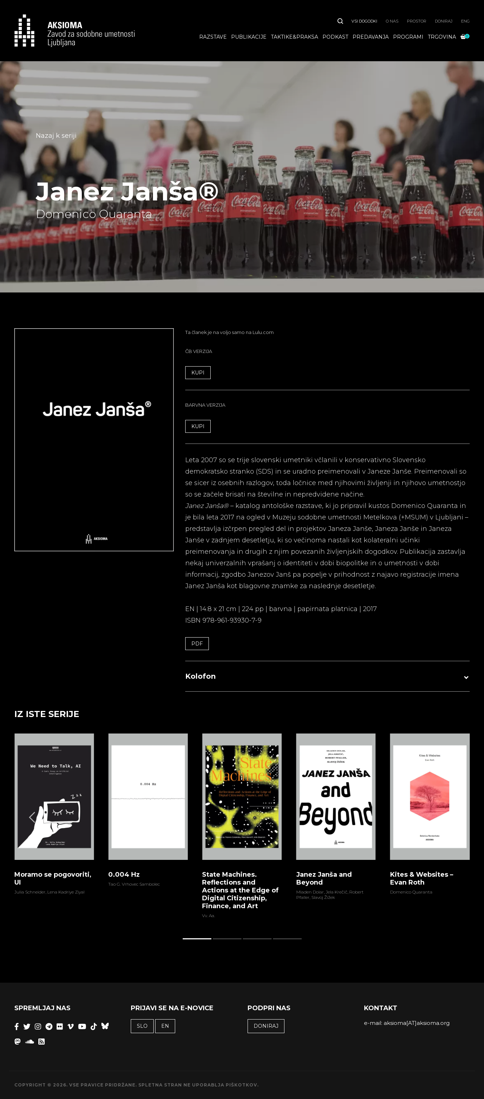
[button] (327, 676)
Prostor (416, 21)
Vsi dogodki (364, 21)
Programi (408, 37)
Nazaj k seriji (56, 136)
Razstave (213, 37)
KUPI (198, 372)
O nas (392, 21)
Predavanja (371, 37)
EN (165, 1026)
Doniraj (443, 21)
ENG (465, 21)
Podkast (335, 37)
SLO (142, 1026)
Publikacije (249, 37)
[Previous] (32, 817)
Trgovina (442, 37)
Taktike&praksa (294, 37)
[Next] (451, 817)
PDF (197, 643)
